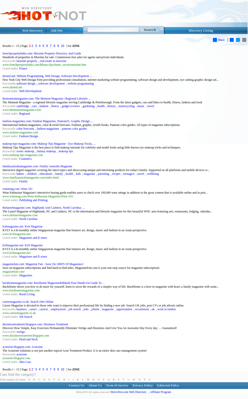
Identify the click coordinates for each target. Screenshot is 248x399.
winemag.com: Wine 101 (18, 189)
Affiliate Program (160, 392)
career (33, 309)
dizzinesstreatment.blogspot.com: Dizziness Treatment (35, 324)
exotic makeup (25, 151)
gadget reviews (71, 106)
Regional (24, 113)
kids (78, 174)
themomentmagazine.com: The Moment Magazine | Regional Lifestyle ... (47, 98)
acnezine (22, 354)
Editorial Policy (168, 385)
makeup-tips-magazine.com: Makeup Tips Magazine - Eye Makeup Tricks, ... (49, 143)
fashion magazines (48, 128)
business (22, 309)
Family (23, 181)
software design (26, 83)
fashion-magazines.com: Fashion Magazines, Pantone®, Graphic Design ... (48, 121)
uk (153, 309)
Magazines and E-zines (33, 238)
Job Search (25, 316)
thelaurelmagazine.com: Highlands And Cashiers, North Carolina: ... (44, 207)
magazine (89, 174)
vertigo (21, 332)
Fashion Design (28, 136)
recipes (116, 174)
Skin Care (25, 362)
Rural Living (27, 294)
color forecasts (25, 128)
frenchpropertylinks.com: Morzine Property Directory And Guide (42, 53)
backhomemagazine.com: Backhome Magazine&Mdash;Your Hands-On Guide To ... (54, 283)
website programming (81, 83)
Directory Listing (201, 30)
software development (51, 83)
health (101, 106)
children (32, 174)
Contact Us (76, 385)
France (23, 68)
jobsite (95, 309)
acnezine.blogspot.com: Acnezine (23, 347)
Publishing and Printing (33, 200)
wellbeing (153, 174)
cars (34, 106)
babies (20, 174)
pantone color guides (74, 128)
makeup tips (66, 151)
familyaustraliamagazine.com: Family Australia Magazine (37, 166)
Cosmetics (25, 159)
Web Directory (32, 30)
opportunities (124, 309)
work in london (166, 309)
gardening (89, 106)
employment (58, 309)
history (111, 106)
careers (44, 309)
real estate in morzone (53, 61)
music (141, 106)
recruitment (142, 309)
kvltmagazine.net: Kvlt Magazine (23, 226)
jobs (86, 309)
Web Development (30, 91)
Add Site (57, 30)
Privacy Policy (143, 385)
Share (219, 40)
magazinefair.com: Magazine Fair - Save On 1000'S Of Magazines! (43, 264)
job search (75, 309)
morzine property (27, 61)
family (59, 174)
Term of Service (117, 385)
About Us (95, 385)
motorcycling (126, 106)
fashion (44, 106)
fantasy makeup (46, 151)
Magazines (25, 275)
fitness (55, 106)
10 (62, 46)
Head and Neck (28, 339)
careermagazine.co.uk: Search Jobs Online (28, 301)
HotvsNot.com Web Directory (129, 392)
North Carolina (28, 219)
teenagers (129, 174)
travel (150, 106)
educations (46, 174)
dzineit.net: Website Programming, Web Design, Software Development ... (47, 76)
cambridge (23, 106)
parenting (103, 174)
